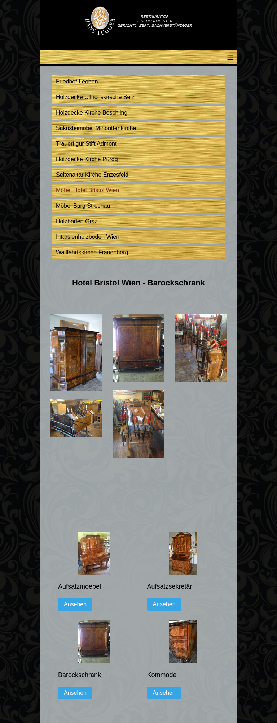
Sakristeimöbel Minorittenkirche (96, 128)
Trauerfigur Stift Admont (86, 144)
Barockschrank (79, 675)
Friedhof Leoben (77, 81)
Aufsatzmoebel (79, 586)
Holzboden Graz (77, 221)
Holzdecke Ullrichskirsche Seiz (95, 97)
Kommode (162, 675)
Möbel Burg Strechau (83, 206)
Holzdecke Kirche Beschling (91, 112)
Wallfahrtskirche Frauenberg (92, 252)
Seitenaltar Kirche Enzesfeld (92, 175)
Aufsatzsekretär (169, 586)
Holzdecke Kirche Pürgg (87, 159)
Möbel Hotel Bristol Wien (87, 190)
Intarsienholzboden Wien (87, 237)
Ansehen (75, 604)
